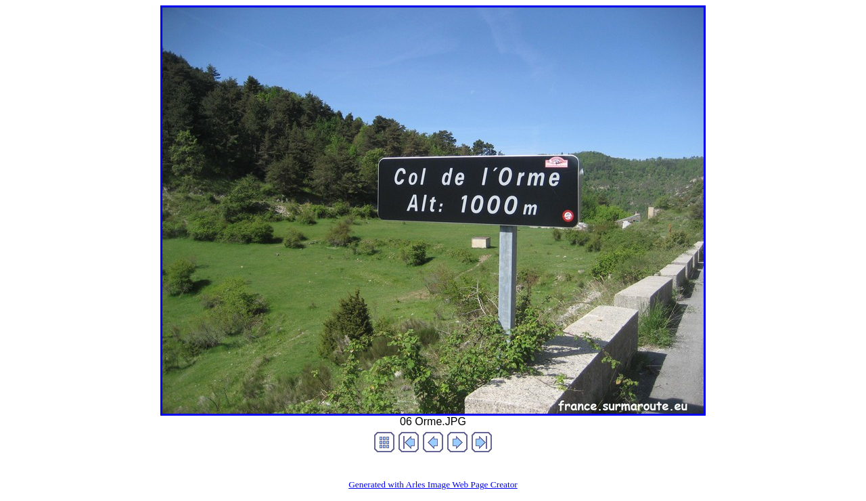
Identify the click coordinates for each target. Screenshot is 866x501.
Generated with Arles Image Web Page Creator (433, 484)
